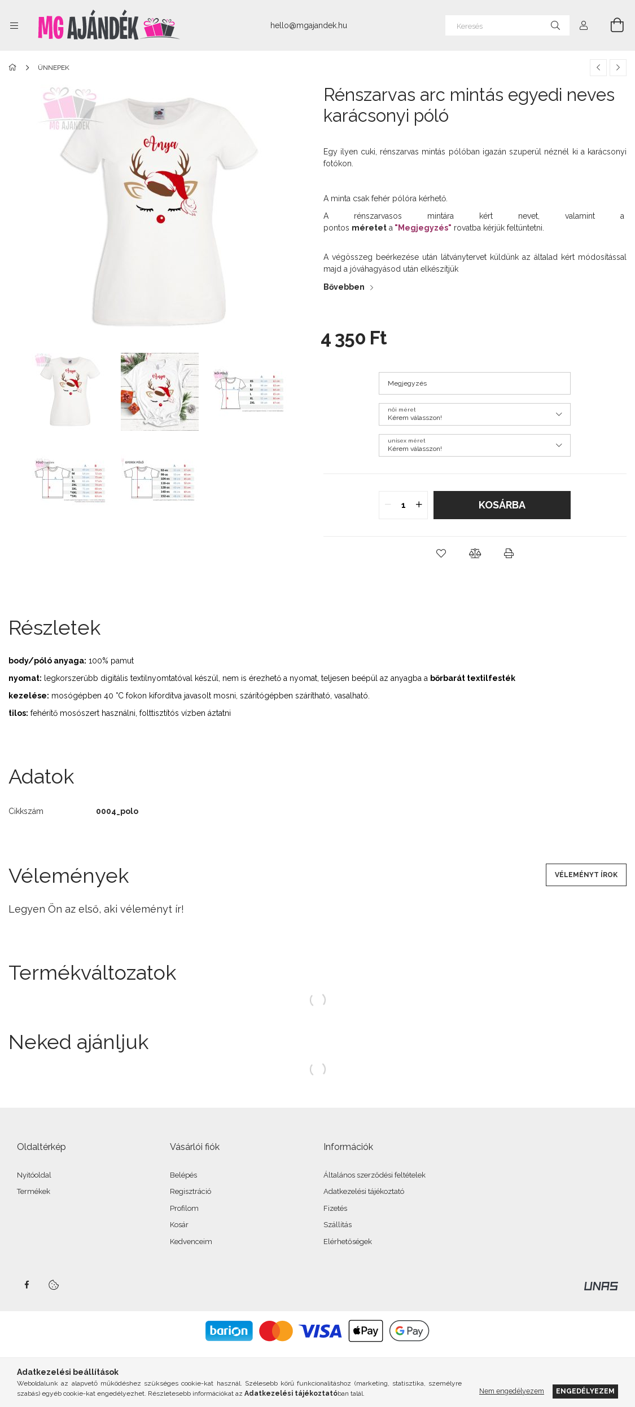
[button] (441, 553)
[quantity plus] (418, 505)
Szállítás (337, 1224)
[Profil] (584, 25)
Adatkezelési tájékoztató (363, 1191)
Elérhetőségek (347, 1241)
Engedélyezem (585, 1391)
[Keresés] (507, 25)
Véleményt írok (586, 875)
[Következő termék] (618, 67)
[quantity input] (403, 505)
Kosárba (502, 505)
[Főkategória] (14, 68)
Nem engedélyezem (511, 1391)
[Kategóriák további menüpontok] (14, 25)
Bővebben (344, 286)
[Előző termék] (598, 67)
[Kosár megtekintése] (611, 25)
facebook (26, 1284)
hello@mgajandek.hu (308, 25)
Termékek (33, 1191)
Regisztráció (190, 1191)
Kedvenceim (191, 1241)
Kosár (179, 1224)
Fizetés (335, 1208)
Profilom (184, 1208)
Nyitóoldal (34, 1175)
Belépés (183, 1175)
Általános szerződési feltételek (374, 1175)
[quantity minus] (387, 505)
